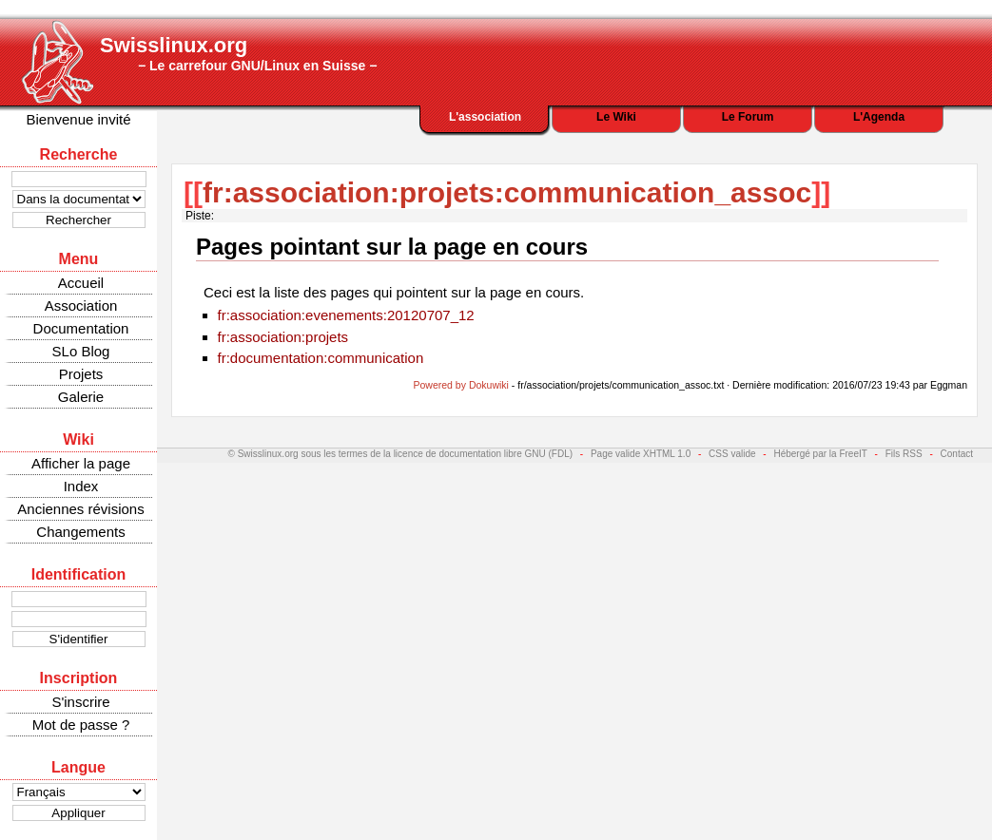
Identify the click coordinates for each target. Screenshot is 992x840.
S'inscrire (80, 702)
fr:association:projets (283, 337)
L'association (485, 117)
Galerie (81, 397)
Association (81, 305)
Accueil (81, 283)
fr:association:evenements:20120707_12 (346, 315)
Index (81, 486)
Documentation (81, 328)
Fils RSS (904, 454)
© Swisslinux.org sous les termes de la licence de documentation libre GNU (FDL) (401, 454)
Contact (957, 454)
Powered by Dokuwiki (461, 385)
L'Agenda (878, 117)
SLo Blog (81, 351)
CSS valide (732, 454)
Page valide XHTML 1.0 (641, 454)
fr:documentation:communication (321, 358)
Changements (80, 532)
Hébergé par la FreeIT (819, 454)
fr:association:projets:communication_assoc (507, 192)
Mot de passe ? (81, 724)
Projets (81, 374)
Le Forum (748, 117)
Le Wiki (616, 117)
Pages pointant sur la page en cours (392, 246)
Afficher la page (80, 463)
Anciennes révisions (80, 509)
